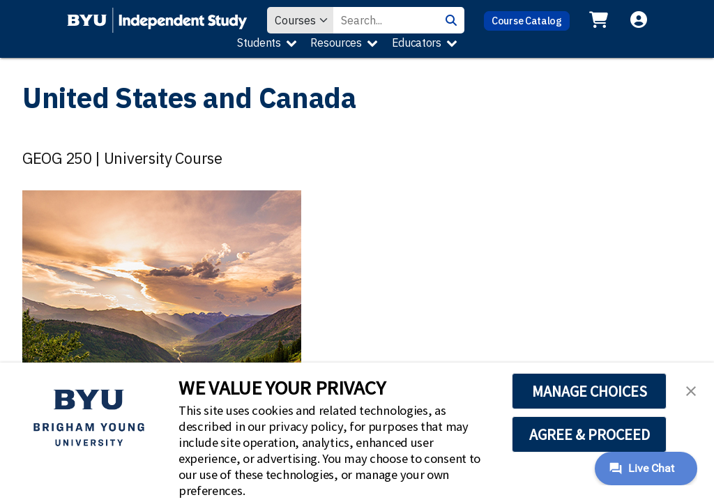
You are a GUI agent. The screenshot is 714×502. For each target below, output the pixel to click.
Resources (335, 43)
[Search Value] (385, 20)
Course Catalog (527, 20)
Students (259, 43)
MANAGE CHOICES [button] (589, 391)
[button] (691, 390)
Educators (416, 43)
